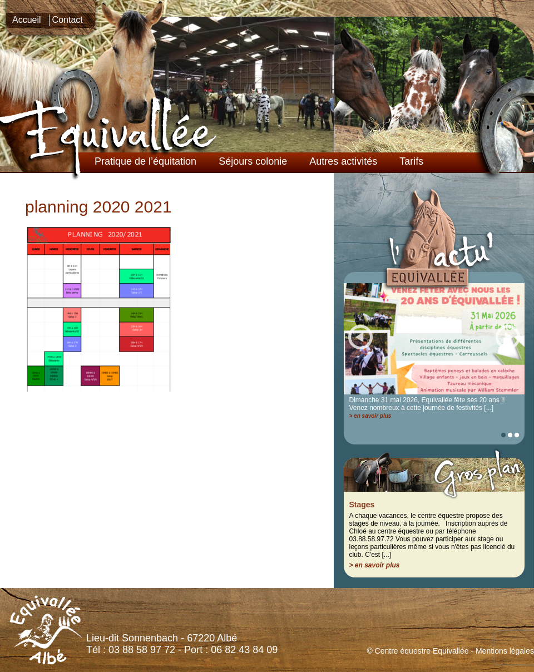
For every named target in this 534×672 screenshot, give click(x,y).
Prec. (360, 336)
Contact (67, 19)
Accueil (26, 19)
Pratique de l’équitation (145, 161)
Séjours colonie (253, 161)
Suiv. (508, 336)
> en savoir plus (370, 416)
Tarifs (411, 161)
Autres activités (343, 161)
